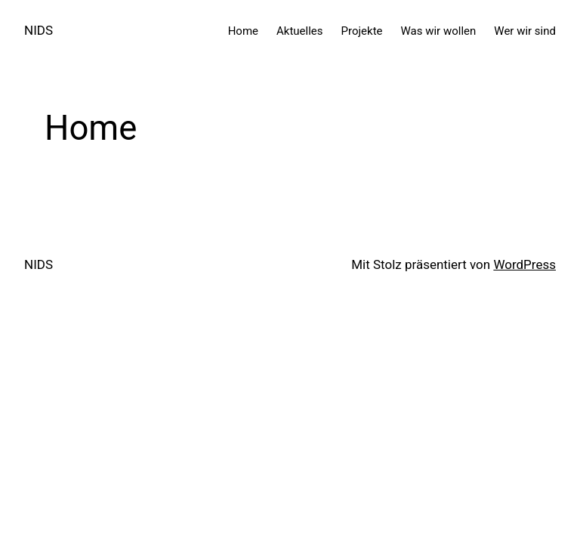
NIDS (38, 30)
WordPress (524, 264)
